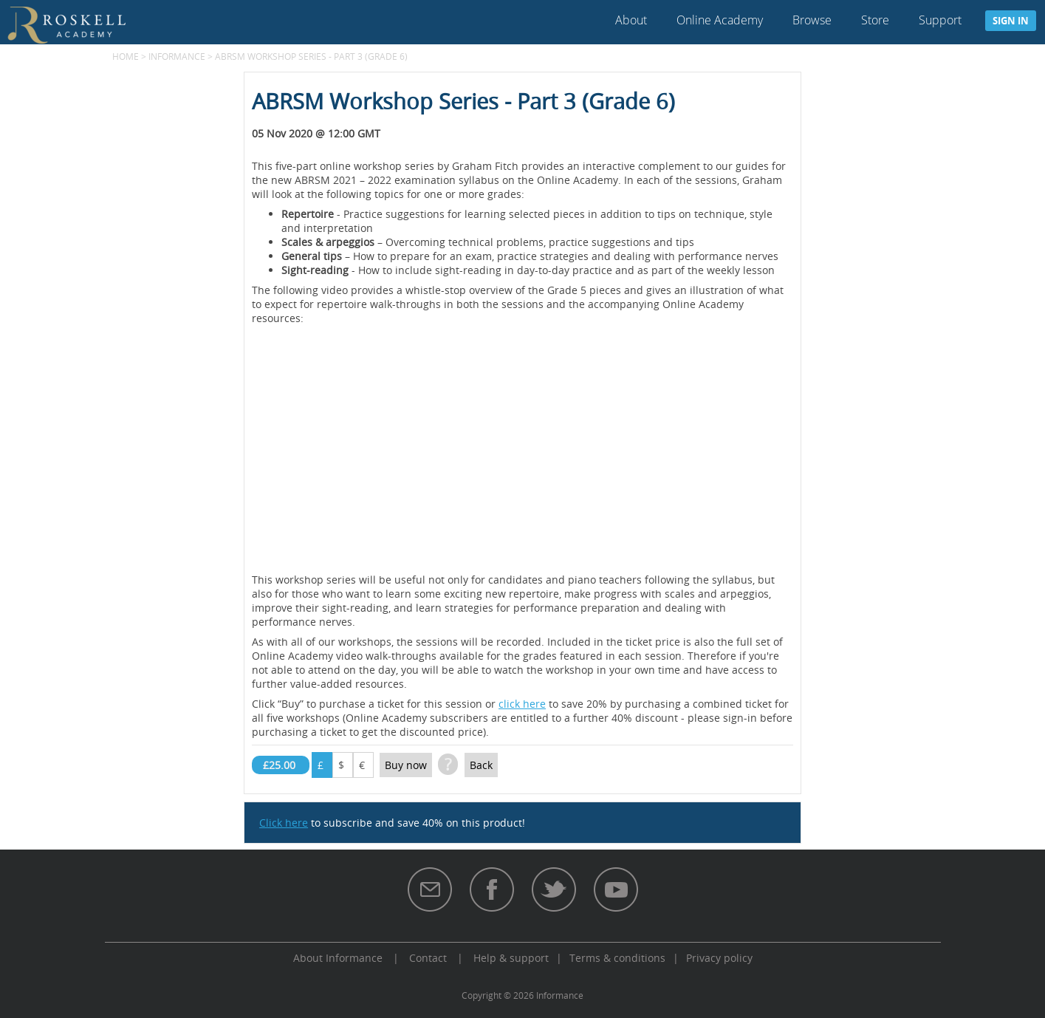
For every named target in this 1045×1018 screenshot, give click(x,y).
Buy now (406, 765)
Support (940, 20)
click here (522, 704)
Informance (176, 56)
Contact (428, 958)
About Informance (338, 958)
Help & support (511, 958)
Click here (283, 823)
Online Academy (719, 20)
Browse (812, 20)
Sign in (1011, 20)
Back (481, 765)
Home (125, 56)
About (631, 20)
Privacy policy (719, 958)
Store (875, 20)
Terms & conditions (617, 958)
